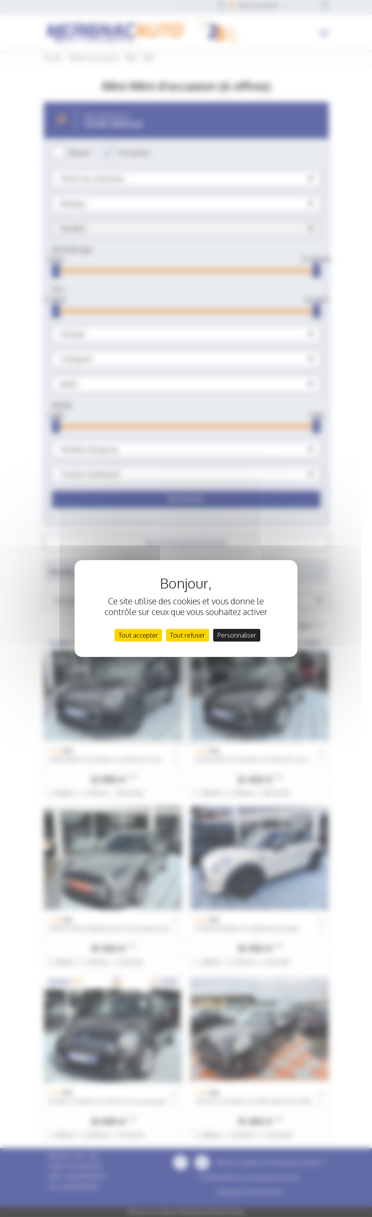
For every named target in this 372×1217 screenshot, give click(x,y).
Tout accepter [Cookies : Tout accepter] (138, 635)
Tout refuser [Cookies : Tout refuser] (187, 635)
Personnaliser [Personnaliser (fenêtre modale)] (236, 635)
